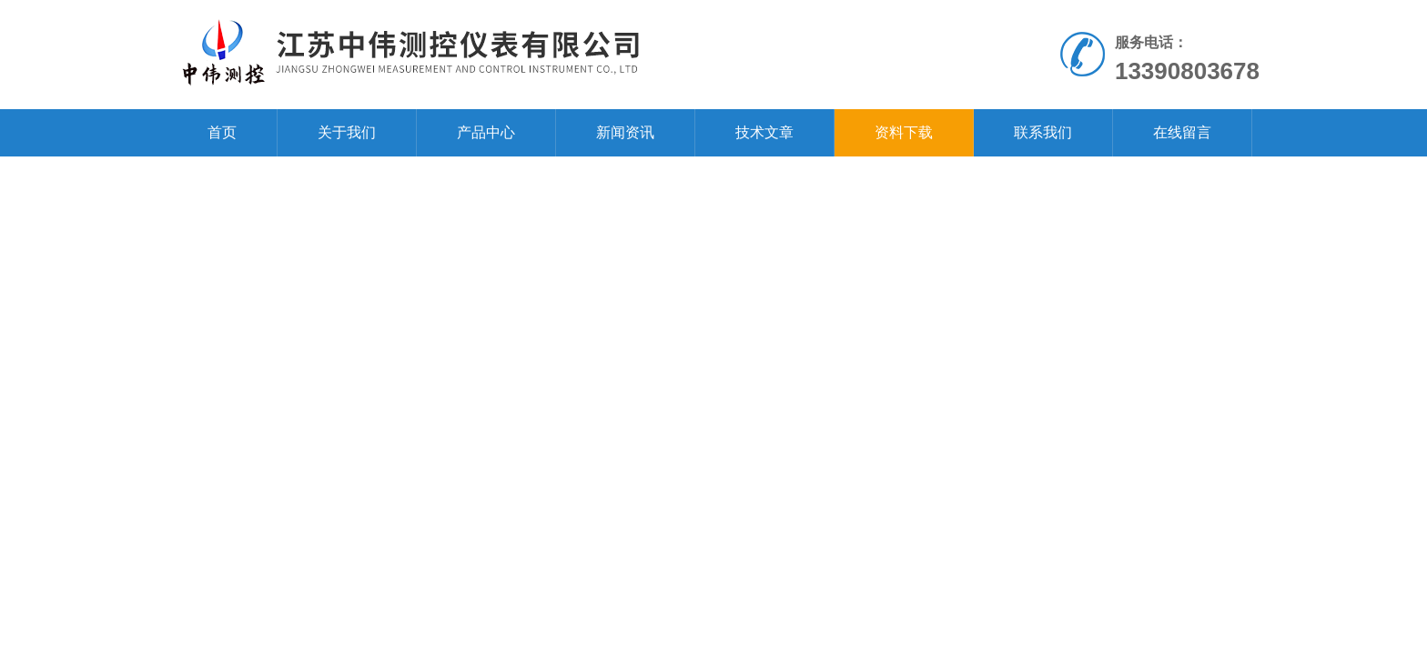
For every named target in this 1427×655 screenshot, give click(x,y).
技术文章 (764, 132)
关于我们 (347, 132)
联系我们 (1043, 132)
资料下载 (904, 132)
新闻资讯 (625, 132)
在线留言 (1182, 132)
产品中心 (486, 132)
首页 (222, 132)
